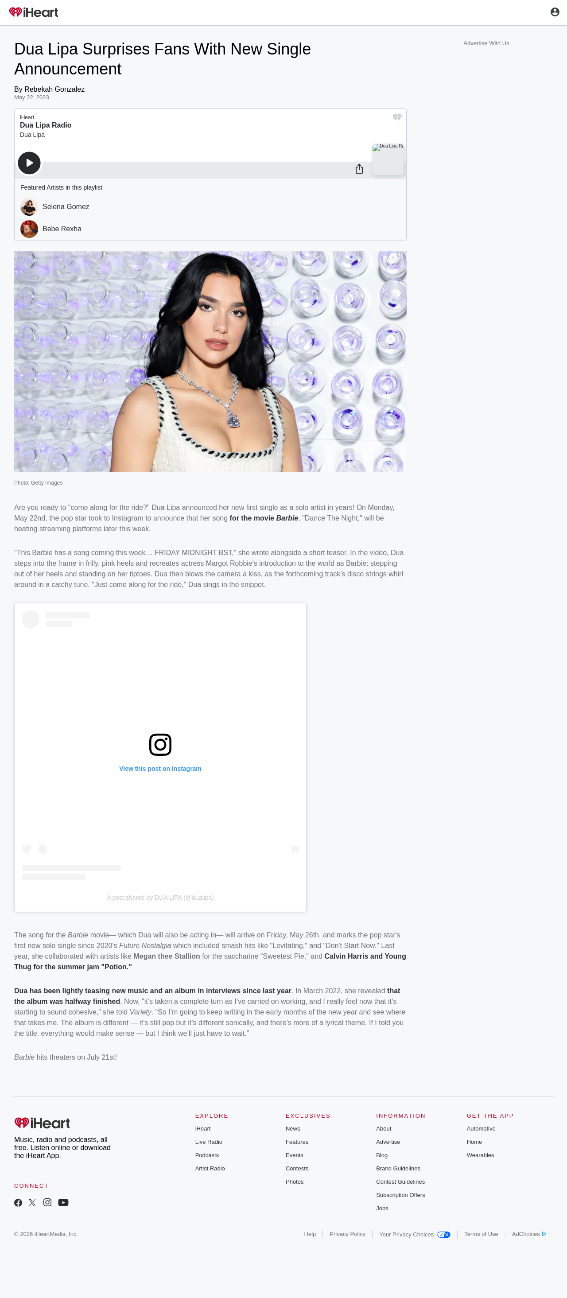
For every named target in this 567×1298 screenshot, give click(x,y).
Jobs (382, 1208)
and (376, 956)
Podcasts (207, 1155)
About (383, 1128)
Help (310, 1234)
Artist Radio (210, 1168)
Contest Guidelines (400, 1181)
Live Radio (208, 1142)
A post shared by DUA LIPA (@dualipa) (160, 897)
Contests (297, 1168)
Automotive (481, 1128)
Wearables (480, 1155)
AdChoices (529, 1234)
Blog (382, 1155)
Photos (294, 1181)
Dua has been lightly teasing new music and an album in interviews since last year (152, 991)
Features (297, 1142)
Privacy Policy (347, 1234)
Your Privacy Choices (414, 1234)
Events (294, 1155)
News (293, 1128)
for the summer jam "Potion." (81, 967)
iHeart (203, 1128)
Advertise (388, 1142)
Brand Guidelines (398, 1168)
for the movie (253, 518)
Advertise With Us (486, 43)
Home (474, 1142)
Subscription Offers (400, 1195)
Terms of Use (481, 1234)
